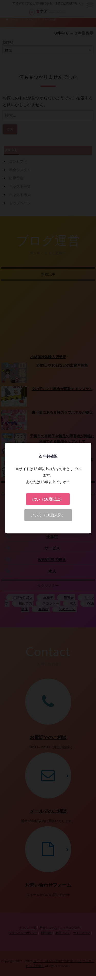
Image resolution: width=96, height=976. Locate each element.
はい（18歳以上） (47, 499)
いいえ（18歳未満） (48, 515)
